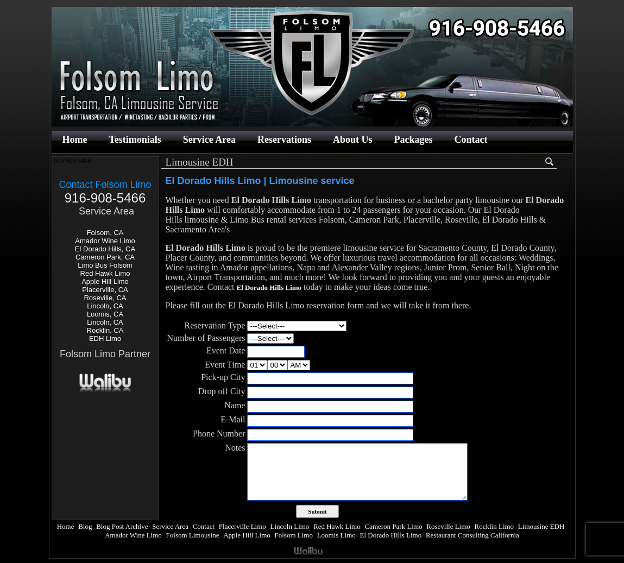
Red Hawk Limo (105, 273)
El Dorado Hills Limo (390, 535)
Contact (471, 139)
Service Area (209, 139)
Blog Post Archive (122, 526)
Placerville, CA (105, 290)
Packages (413, 139)
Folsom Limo (294, 535)
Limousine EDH (541, 526)
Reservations (284, 139)
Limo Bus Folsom (105, 265)
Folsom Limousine (192, 535)
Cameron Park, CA (105, 257)
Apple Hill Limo (105, 281)
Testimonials (135, 139)
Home (74, 139)
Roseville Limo (448, 526)
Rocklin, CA (105, 330)
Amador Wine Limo (105, 241)
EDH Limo (105, 338)
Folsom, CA (105, 233)
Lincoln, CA (105, 306)
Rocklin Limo (494, 526)
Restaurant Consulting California (472, 535)
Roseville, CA (105, 298)
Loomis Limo (336, 535)
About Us (353, 139)
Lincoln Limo (290, 526)
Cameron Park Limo (393, 526)
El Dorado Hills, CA (105, 249)
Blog (85, 526)
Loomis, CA (105, 314)
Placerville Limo (242, 526)
